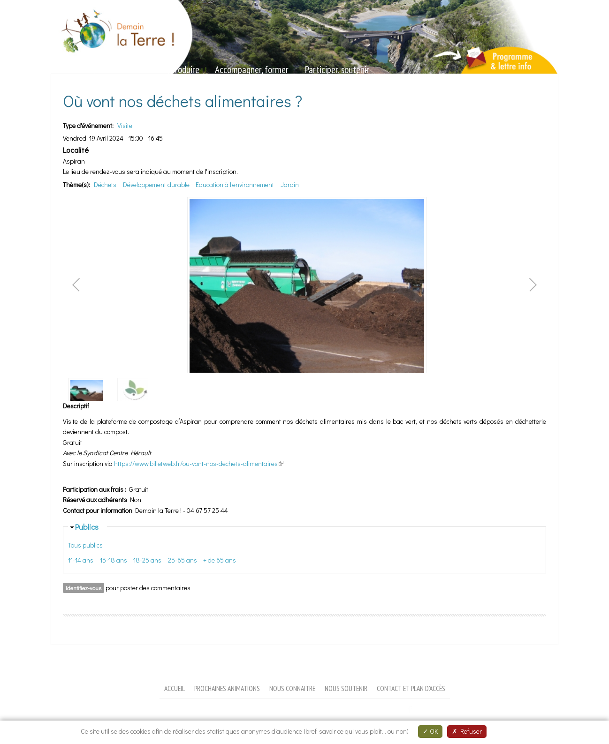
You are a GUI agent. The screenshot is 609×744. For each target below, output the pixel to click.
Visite (124, 125)
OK (430, 731)
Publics (87, 526)
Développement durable (156, 184)
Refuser (467, 731)
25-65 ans (182, 560)
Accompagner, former (252, 69)
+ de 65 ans (219, 560)
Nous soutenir (346, 688)
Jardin (290, 184)
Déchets (105, 184)
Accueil (174, 688)
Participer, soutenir (337, 69)
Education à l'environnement (235, 184)
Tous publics (85, 545)
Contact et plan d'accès (411, 688)
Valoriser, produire (168, 69)
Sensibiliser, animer (88, 69)
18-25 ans (147, 560)
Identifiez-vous (83, 588)
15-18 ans (113, 560)
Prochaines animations (227, 688)
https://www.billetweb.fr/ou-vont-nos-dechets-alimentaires (198, 463)
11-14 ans (80, 560)
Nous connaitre (292, 688)
